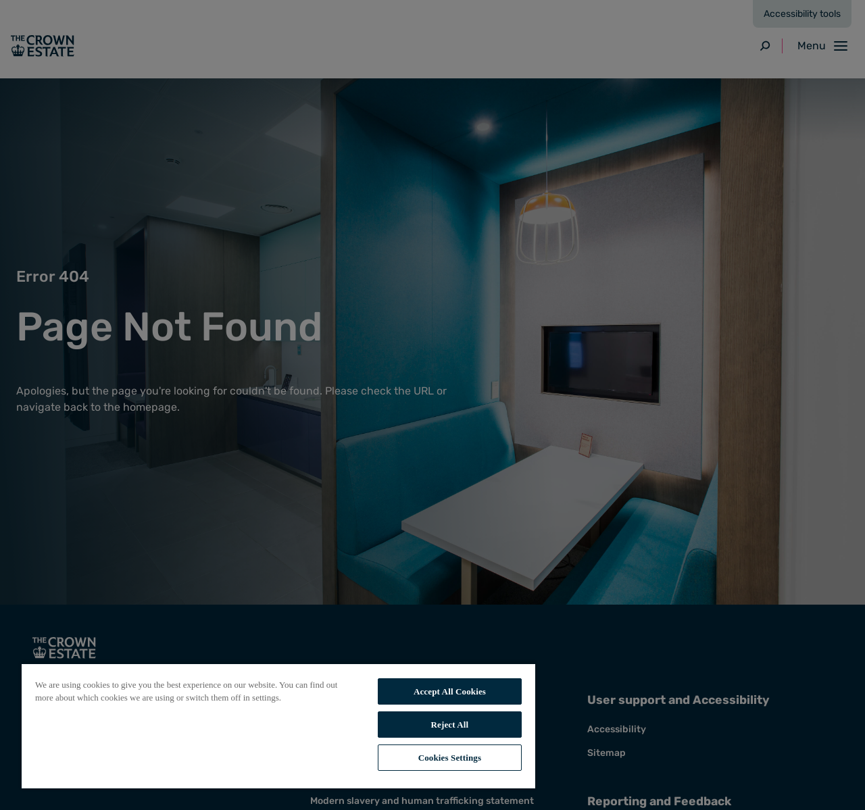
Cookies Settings (449, 758)
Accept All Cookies (450, 691)
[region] (278, 725)
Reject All (450, 724)
